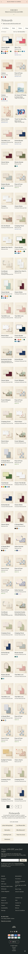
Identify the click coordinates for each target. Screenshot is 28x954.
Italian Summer (19, 546)
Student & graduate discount (20, 882)
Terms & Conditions (19, 863)
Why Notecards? (20, 830)
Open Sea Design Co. (6, 361)
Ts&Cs (14, 949)
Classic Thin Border (20, 483)
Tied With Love (5, 140)
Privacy (14, 947)
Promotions (18, 878)
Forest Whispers (19, 380)
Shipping (17, 905)
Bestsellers (7, 830)
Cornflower (4, 271)
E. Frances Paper (19, 96)
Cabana (3, 73)
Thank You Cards (21, 834)
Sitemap (3, 910)
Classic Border (5, 47)
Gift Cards (3, 883)
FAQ (16, 900)
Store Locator (4, 902)
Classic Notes (5, 162)
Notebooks (7, 839)
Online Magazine (5, 891)
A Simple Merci (5, 461)
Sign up (23, 860)
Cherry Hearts (5, 119)
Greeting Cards (7, 834)
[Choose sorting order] (22, 32)
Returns (17, 908)
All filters (5, 28)
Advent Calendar (19, 891)
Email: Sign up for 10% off (20, 886)
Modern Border (19, 162)
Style (13, 28)
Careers (3, 905)
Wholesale (3, 889)
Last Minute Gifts (20, 825)
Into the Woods (5, 226)
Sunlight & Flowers (6, 760)
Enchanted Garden (6, 359)
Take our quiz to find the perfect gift (11, 23)
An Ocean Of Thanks (20, 95)
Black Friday (18, 889)
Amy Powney (4, 272)
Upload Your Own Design (8, 247)
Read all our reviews (6, 921)
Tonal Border (4, 483)
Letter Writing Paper (7, 825)
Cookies (14, 950)
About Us (3, 900)
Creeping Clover (19, 226)
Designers (3, 878)
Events (3, 881)
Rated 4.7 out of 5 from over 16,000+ (14, 11)
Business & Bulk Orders (7, 886)
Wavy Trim (18, 47)
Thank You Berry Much (21, 119)
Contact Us (18, 902)
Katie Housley (18, 120)
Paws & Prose (18, 73)
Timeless (3, 206)
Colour (20, 28)
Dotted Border (19, 140)
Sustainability (4, 908)
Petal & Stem (5, 335)
